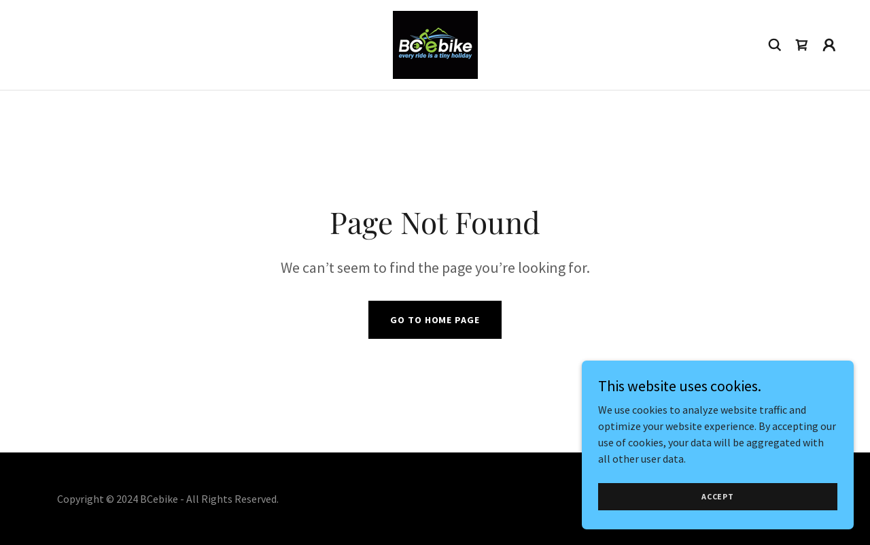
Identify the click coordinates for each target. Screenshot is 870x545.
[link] (435, 43)
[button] (829, 45)
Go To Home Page (434, 320)
